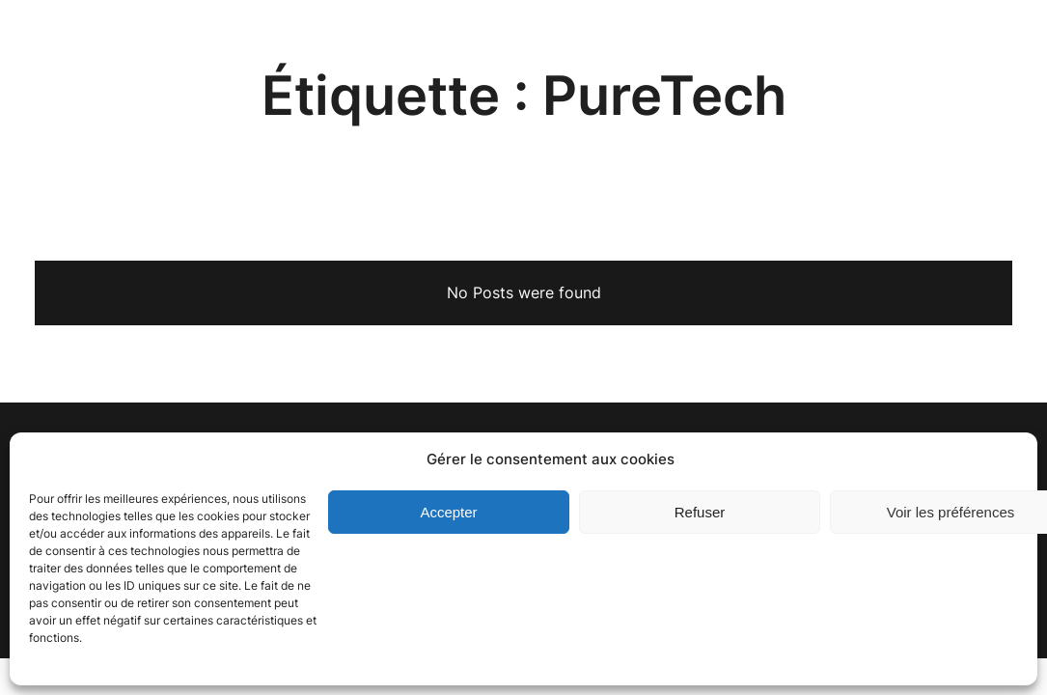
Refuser (700, 512)
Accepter (448, 512)
